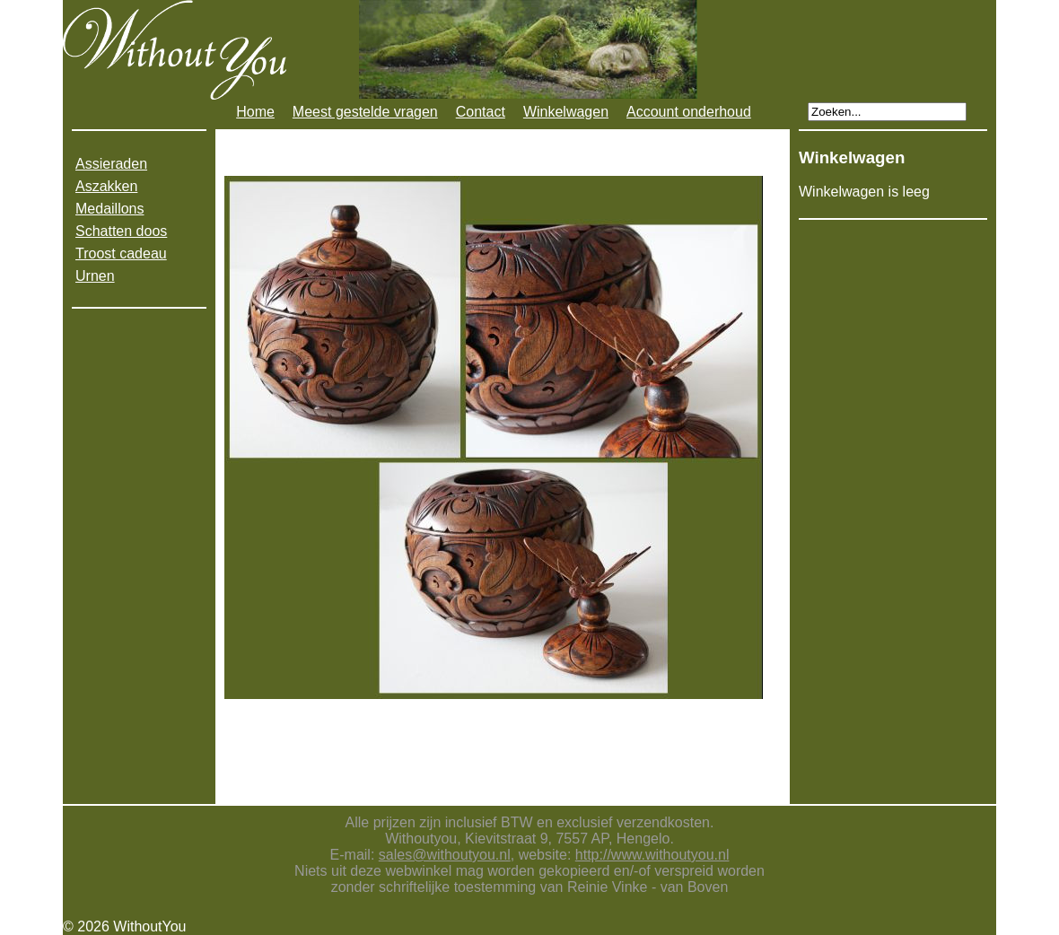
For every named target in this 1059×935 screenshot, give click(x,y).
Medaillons (109, 208)
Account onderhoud (688, 111)
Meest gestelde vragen (365, 111)
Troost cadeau (121, 253)
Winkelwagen (565, 111)
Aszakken (106, 186)
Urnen (95, 276)
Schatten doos (121, 231)
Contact (480, 111)
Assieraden (111, 163)
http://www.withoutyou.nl (652, 854)
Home (255, 111)
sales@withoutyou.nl (445, 854)
